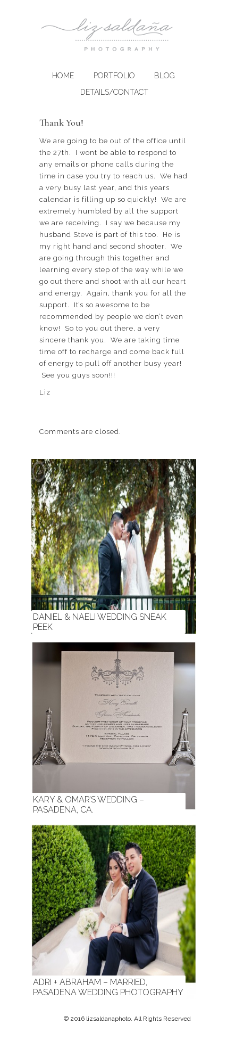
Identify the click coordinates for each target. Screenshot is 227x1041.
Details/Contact (114, 92)
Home (63, 75)
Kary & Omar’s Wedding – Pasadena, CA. (88, 804)
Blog (164, 75)
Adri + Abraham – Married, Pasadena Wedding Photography (108, 987)
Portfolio (114, 75)
